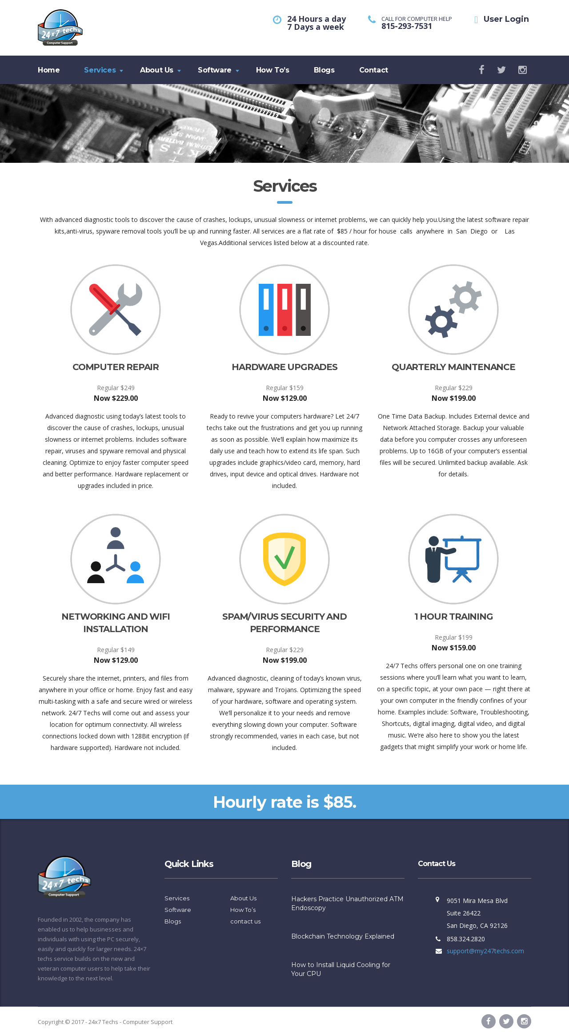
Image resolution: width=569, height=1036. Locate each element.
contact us (245, 921)
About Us (156, 70)
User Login (506, 19)
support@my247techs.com (485, 951)
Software (215, 70)
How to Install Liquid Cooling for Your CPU (340, 969)
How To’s (272, 70)
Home (49, 70)
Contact (373, 70)
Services (100, 70)
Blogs (324, 70)
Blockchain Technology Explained (342, 936)
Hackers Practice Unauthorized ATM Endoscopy (347, 903)
